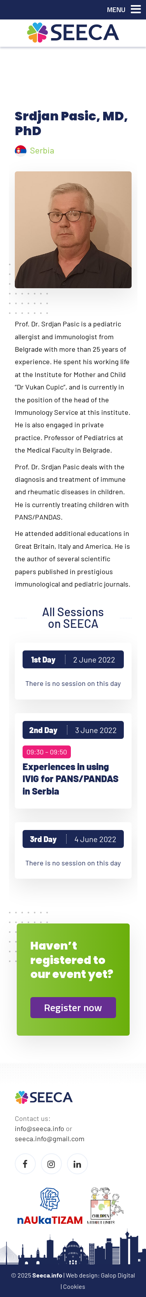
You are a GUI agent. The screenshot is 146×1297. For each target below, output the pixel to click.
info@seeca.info (39, 1128)
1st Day (73, 659)
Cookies (74, 1286)
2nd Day (73, 730)
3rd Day (73, 839)
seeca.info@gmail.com (49, 1138)
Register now (73, 1007)
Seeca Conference (73, 32)
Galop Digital (118, 1275)
